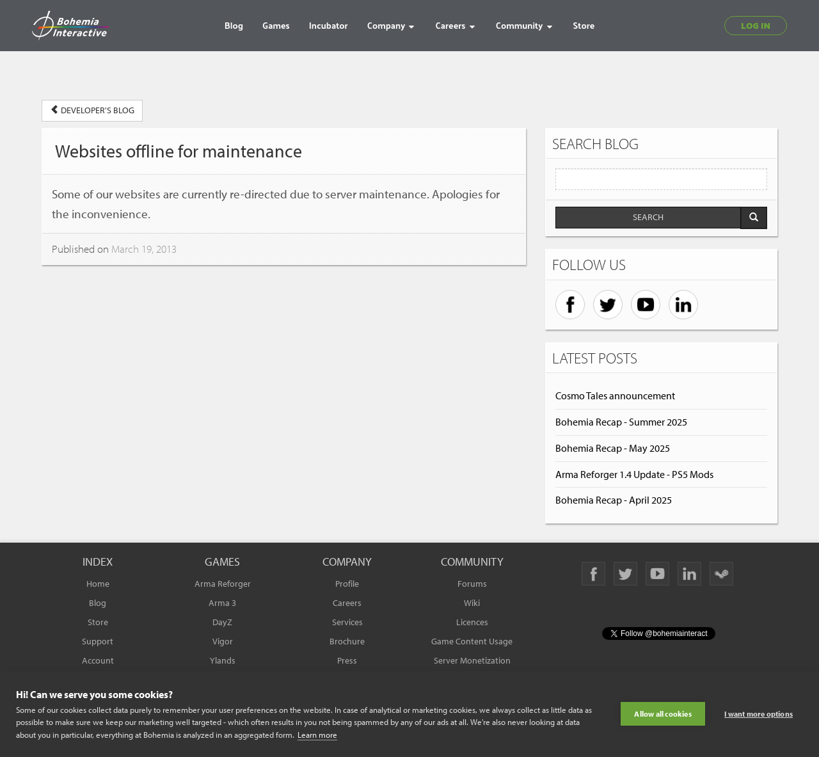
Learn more (317, 734)
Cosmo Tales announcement (615, 395)
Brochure (347, 641)
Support (97, 641)
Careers (347, 603)
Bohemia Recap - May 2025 (612, 448)
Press (347, 660)
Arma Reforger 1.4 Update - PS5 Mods (634, 474)
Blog (97, 603)
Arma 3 (222, 603)
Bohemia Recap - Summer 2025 (621, 421)
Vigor (222, 641)
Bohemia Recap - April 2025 (613, 499)
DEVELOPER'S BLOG (92, 110)
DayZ (222, 622)
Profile (347, 583)
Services (347, 622)
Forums (472, 583)
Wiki (472, 603)
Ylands (222, 660)
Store (98, 622)
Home (97, 583)
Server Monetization (472, 660)
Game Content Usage (472, 641)
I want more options (758, 714)
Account (98, 660)
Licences (472, 622)
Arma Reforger (223, 583)
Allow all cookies (662, 714)
